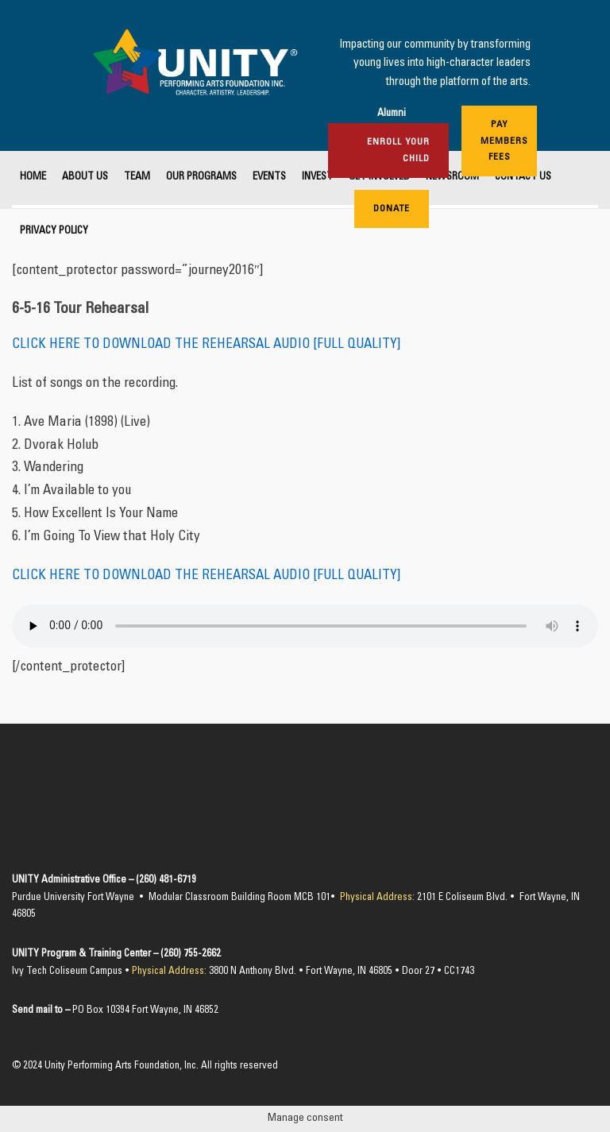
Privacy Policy (54, 231)
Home (33, 177)
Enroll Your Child (398, 150)
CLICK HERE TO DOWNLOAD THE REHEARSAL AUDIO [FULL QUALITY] (206, 345)
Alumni (391, 114)
